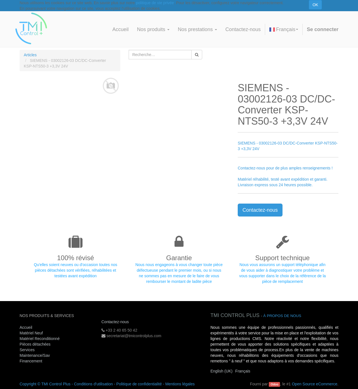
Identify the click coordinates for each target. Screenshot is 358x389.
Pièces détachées (35, 344)
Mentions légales (180, 384)
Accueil (26, 327)
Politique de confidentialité (139, 384)
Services (28, 350)
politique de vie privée (155, 3)
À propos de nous (282, 316)
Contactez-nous (260, 210)
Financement (31, 361)
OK (315, 5)
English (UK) (222, 371)
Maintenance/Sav (35, 355)
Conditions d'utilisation (93, 384)
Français (283, 29)
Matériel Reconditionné (40, 338)
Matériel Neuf (31, 333)
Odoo (274, 384)
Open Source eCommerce (314, 384)
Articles (30, 55)
